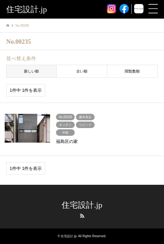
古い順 (81, 71)
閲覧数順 (132, 71)
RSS (82, 216)
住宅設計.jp (82, 205)
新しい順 (31, 71)
